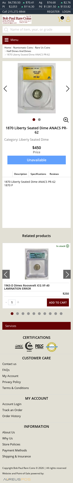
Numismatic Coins (23, 47)
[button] (34, 119)
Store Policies (11, 444)
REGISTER (53, 11)
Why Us (7, 438)
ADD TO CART (58, 302)
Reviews (54, 174)
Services (10, 326)
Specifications (38, 174)
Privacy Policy (11, 382)
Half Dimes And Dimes (19, 51)
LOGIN (66, 11)
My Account (10, 376)
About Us (8, 432)
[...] (36, 29)
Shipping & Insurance (16, 456)
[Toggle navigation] (10, 40)
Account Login (11, 404)
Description (20, 174)
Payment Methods (14, 450)
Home (7, 47)
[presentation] (6, 274)
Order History (11, 416)
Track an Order (12, 410)
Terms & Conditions (15, 388)
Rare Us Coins (42, 47)
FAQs (6, 370)
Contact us (9, 364)
